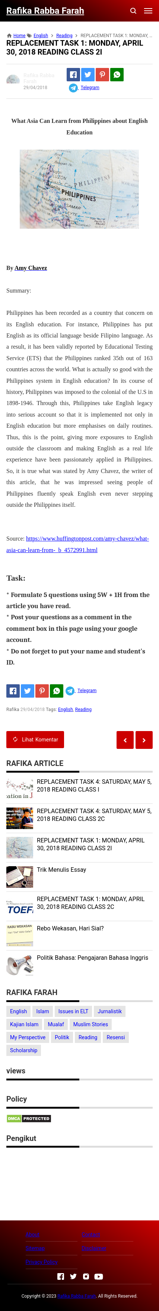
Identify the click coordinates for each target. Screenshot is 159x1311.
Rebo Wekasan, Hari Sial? (70, 928)
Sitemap (35, 1248)
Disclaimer (94, 1248)
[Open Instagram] (86, 1276)
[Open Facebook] (60, 1276)
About (32, 1234)
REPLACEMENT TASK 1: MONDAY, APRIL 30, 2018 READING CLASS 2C (90, 903)
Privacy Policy (42, 1262)
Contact (91, 1234)
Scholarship (23, 1050)
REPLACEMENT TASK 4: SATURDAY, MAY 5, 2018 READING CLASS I (94, 785)
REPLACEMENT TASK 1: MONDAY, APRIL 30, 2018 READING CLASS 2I (90, 844)
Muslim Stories (90, 1024)
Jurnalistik (110, 1011)
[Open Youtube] (98, 1276)
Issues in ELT (73, 1011)
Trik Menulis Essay (61, 869)
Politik (62, 1037)
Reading (83, 709)
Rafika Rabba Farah (76, 1296)
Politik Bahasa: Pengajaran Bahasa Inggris (92, 957)
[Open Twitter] (73, 1276)
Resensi (115, 1037)
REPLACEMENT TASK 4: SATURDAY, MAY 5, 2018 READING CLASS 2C (94, 815)
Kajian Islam (24, 1024)
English (65, 709)
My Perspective (27, 1037)
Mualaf (56, 1024)
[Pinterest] (102, 74)
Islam (42, 1011)
